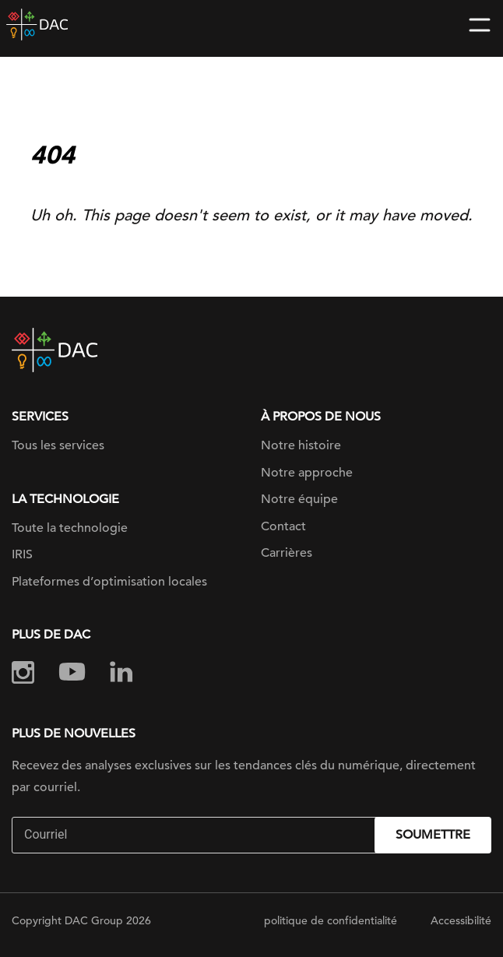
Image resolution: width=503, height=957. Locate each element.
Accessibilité (461, 920)
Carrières (286, 553)
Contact (283, 526)
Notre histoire (301, 445)
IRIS (22, 554)
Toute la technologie (70, 528)
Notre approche (307, 472)
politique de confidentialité (330, 920)
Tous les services (58, 445)
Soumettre (433, 835)
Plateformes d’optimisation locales (109, 581)
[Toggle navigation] (480, 25)
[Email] (195, 835)
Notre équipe (299, 499)
